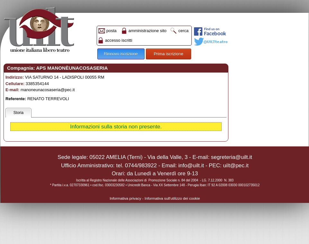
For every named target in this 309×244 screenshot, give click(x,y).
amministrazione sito (147, 30)
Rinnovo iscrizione (121, 53)
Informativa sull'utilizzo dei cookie (172, 198)
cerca (183, 30)
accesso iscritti (118, 40)
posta (111, 30)
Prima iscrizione (168, 53)
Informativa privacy (125, 198)
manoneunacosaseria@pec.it (48, 89)
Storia (18, 112)
